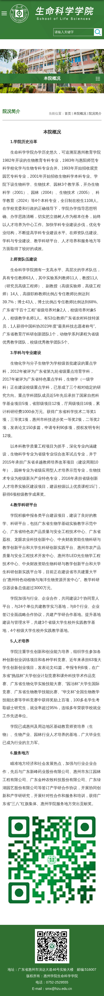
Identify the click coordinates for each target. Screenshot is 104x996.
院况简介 (95, 113)
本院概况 (80, 113)
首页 (68, 113)
